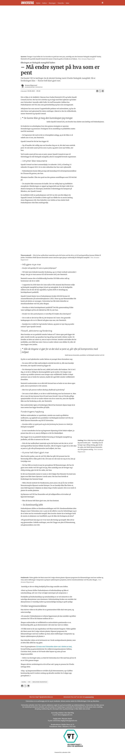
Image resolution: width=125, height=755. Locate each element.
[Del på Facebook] (97, 91)
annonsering (89, 697)
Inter (67, 3)
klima (24, 682)
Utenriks (61, 3)
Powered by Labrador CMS (62, 752)
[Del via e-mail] (102, 91)
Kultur (44, 3)
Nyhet (38, 3)
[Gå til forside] (27, 2)
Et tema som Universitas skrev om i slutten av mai (54, 647)
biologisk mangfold (40, 682)
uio (29, 682)
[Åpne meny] (102, 2)
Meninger (52, 3)
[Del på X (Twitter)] (100, 91)
